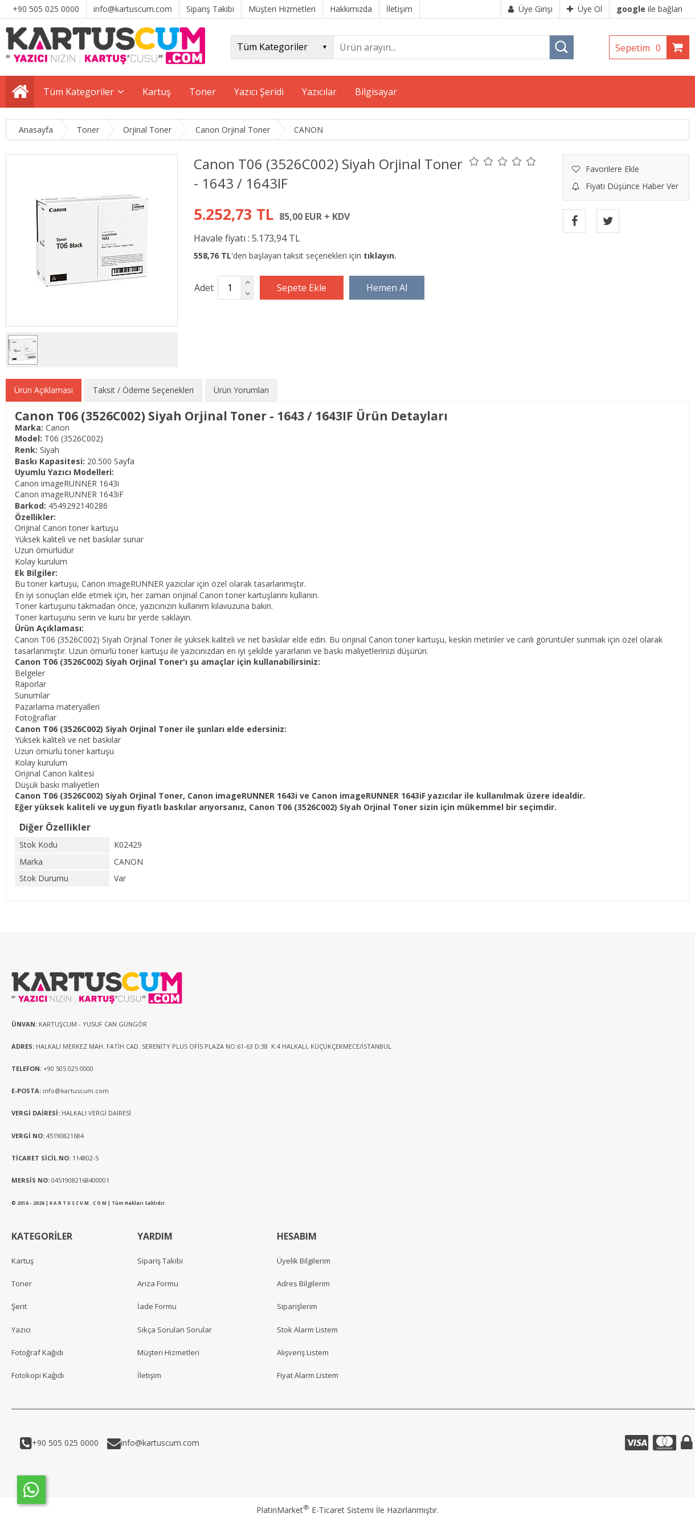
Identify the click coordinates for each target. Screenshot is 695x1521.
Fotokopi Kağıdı (37, 1375)
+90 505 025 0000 (65, 1442)
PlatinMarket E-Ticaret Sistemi (315, 1509)
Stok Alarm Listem (307, 1329)
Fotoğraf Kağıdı (37, 1352)
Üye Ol (584, 8)
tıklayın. (379, 255)
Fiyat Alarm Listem (307, 1375)
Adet (204, 287)
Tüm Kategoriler (78, 91)
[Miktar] (230, 288)
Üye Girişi (530, 8)
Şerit (19, 1306)
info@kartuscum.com (160, 1442)
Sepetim (641, 48)
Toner (21, 1283)
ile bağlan (649, 8)
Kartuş (22, 1261)
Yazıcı (21, 1329)
